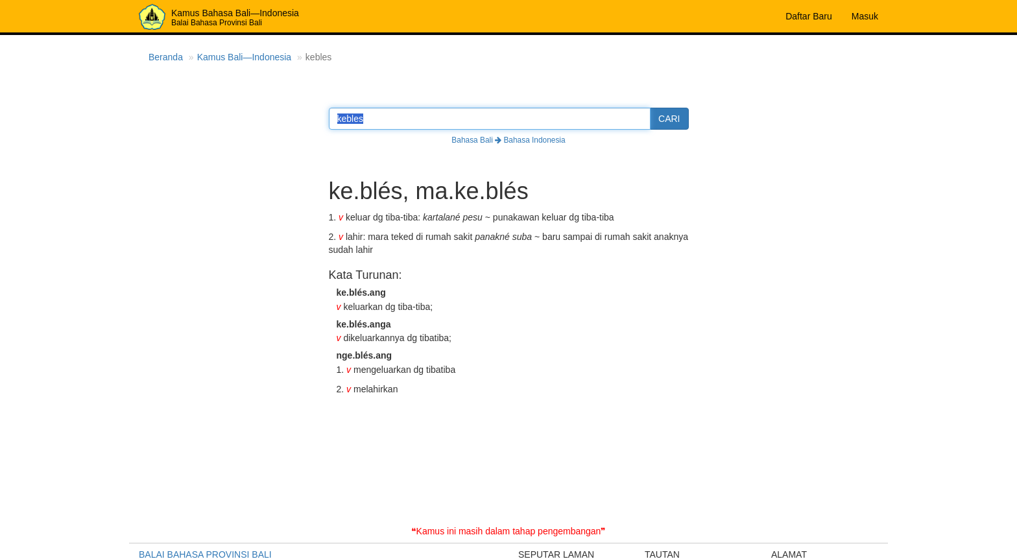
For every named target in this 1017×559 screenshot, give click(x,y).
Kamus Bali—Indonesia (244, 57)
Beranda (166, 57)
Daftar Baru (808, 16)
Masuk (865, 16)
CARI (669, 118)
